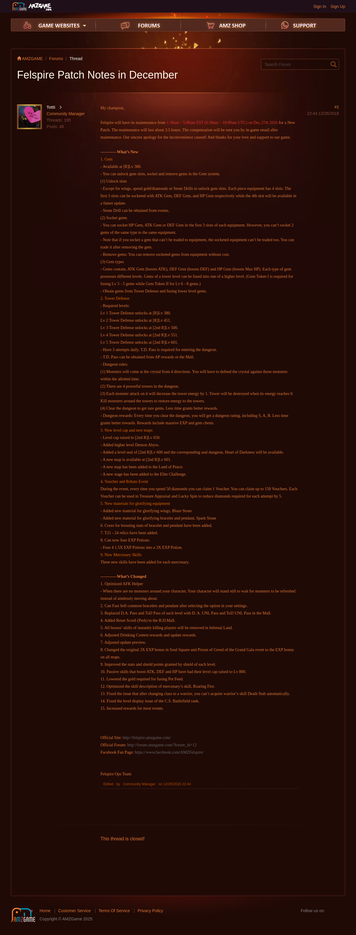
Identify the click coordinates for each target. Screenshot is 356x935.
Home (45, 910)
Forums (56, 58)
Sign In (319, 6)
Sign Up (337, 6)
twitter (340, 911)
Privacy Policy (150, 910)
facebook (331, 911)
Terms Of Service (114, 910)
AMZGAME (30, 58)
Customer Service (74, 910)
